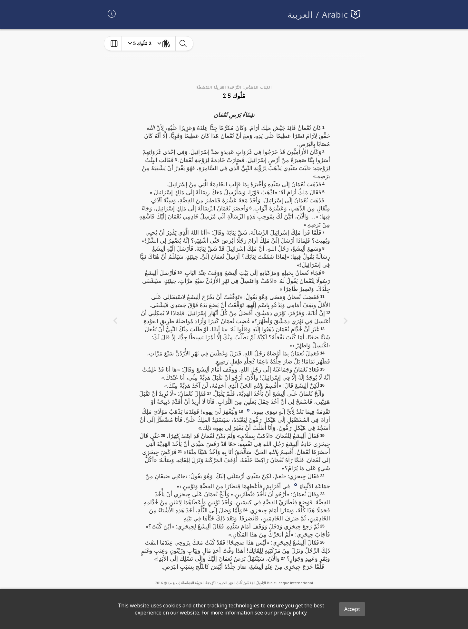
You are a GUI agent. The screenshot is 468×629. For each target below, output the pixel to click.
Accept (352, 609)
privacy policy (290, 612)
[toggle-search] (182, 43)
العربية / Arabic (318, 14)
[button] (248, 409)
